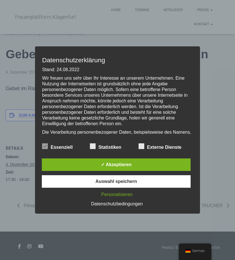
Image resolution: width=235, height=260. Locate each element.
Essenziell (57, 146)
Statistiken (105, 146)
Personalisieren (117, 194)
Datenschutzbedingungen (117, 203)
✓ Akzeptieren (116, 164)
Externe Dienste (160, 146)
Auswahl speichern (116, 181)
